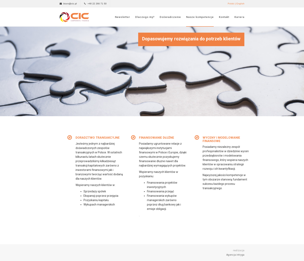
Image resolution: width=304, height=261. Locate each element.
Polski (231, 3)
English (240, 3)
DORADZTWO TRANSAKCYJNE (98, 137)
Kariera (239, 17)
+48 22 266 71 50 (97, 3)
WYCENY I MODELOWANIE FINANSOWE (221, 139)
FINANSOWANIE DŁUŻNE (156, 137)
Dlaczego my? (144, 17)
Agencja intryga (235, 254)
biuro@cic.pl (70, 3)
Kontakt (224, 17)
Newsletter (122, 17)
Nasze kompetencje (200, 17)
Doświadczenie (170, 17)
